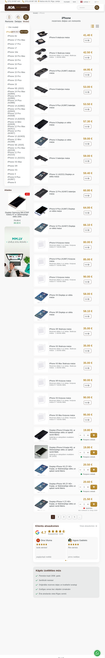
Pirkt (93, 435)
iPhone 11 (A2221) (16, 158)
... (79, 517)
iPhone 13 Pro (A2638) (14, 114)
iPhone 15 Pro (14, 76)
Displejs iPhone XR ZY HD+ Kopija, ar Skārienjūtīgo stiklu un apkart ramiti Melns (62, 486)
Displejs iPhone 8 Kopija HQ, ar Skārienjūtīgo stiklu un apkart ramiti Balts (62, 450)
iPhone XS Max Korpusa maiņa (62, 415)
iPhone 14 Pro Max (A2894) (16, 92)
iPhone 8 (12, 182)
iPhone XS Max (15, 162)
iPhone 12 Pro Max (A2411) (16, 127)
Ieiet (74, 2)
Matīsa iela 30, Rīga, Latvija (50, 1)
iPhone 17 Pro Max (16, 40)
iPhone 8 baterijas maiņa (59, 89)
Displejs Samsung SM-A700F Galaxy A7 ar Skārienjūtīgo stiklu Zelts (17, 215)
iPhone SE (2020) (16, 145)
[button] (65, 560)
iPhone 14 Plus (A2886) (15, 101)
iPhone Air (12, 36)
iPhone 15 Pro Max (16, 72)
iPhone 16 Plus (15, 64)
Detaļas (18, 18)
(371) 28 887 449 (14, 1)
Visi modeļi (12, 27)
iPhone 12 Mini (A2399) (14, 140)
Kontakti (67, 2)
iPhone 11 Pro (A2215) (14, 153)
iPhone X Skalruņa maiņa (59, 53)
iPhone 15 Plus (15, 80)
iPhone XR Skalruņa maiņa (60, 329)
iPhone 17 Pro (14, 44)
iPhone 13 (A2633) (16, 119)
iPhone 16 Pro (14, 60)
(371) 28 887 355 (31, 1)
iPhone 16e (13, 52)
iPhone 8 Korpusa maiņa (59, 243)
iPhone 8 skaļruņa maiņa (59, 37)
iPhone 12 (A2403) (16, 136)
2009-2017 (15, 32)
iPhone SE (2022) (16, 88)
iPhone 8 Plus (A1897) (14, 178)
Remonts (9, 18)
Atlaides (8, 190)
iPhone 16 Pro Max (16, 56)
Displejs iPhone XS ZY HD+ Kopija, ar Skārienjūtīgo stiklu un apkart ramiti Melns (62, 469)
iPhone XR (13, 166)
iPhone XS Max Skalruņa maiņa (62, 364)
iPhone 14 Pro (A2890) (14, 97)
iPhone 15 (12, 84)
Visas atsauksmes (87, 526)
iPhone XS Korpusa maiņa (60, 398)
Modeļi (26, 18)
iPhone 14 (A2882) (16, 106)
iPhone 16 (12, 68)
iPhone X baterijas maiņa (59, 158)
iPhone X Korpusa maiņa (59, 277)
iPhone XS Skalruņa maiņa (60, 346)
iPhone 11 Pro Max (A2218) (16, 149)
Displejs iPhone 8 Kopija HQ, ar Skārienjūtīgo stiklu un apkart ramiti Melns (62, 432)
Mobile (21, 7)
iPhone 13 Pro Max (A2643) (16, 110)
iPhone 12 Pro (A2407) (14, 132)
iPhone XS (12, 170)
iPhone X (12, 174)
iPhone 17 (12, 48)
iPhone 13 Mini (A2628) (14, 123)
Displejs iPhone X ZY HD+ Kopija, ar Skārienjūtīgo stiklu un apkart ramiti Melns (62, 504)
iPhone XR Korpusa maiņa (60, 381)
